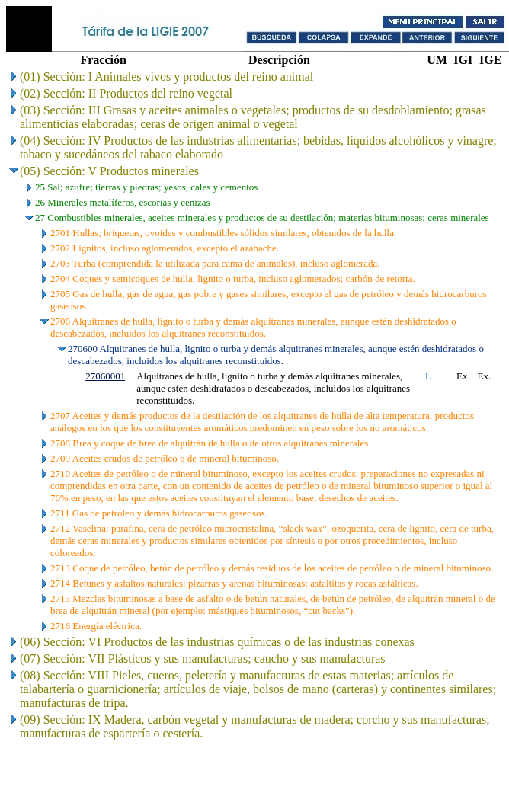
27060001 (105, 376)
